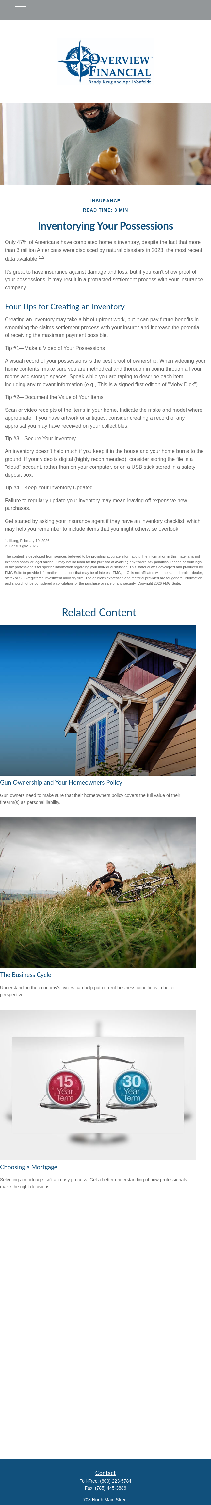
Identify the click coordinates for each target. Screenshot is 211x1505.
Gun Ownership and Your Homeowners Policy (61, 782)
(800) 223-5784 (115, 1481)
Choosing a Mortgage (28, 1167)
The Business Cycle (25, 974)
